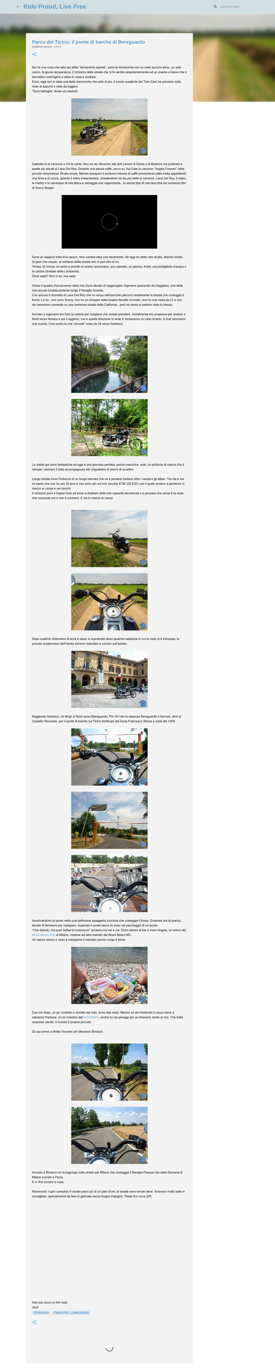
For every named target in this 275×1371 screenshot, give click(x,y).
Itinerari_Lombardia (71, 1312)
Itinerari (41, 1312)
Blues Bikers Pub (43, 935)
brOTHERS (91, 1017)
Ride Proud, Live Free (54, 6)
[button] (34, 54)
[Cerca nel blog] (239, 6)
